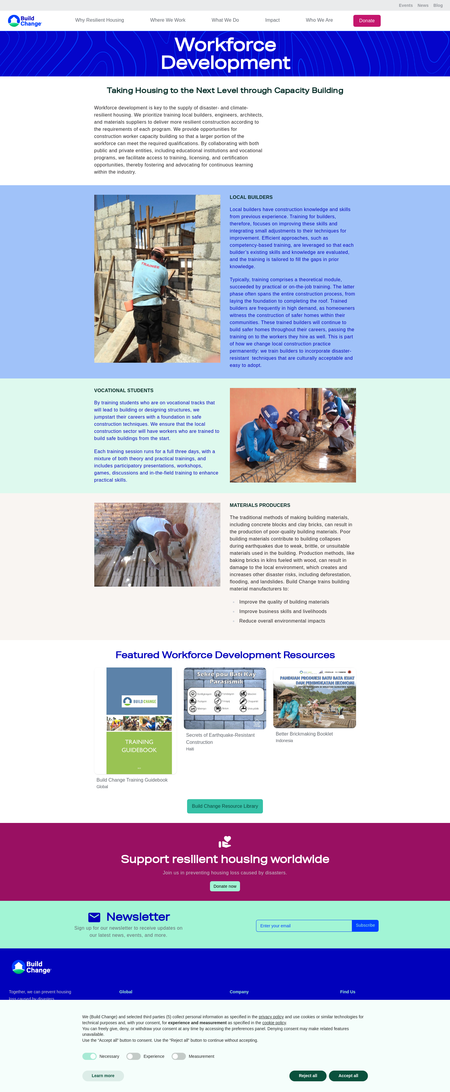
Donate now (225, 886)
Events (406, 5)
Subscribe (365, 925)
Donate (367, 20)
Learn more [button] (103, 1075)
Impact (272, 20)
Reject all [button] (308, 1075)
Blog (438, 5)
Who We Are (319, 20)
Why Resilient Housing (99, 20)
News (423, 5)
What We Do (225, 20)
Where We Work (168, 20)
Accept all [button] (348, 1075)
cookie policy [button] (274, 1022)
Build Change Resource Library (225, 806)
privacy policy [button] (271, 1016)
